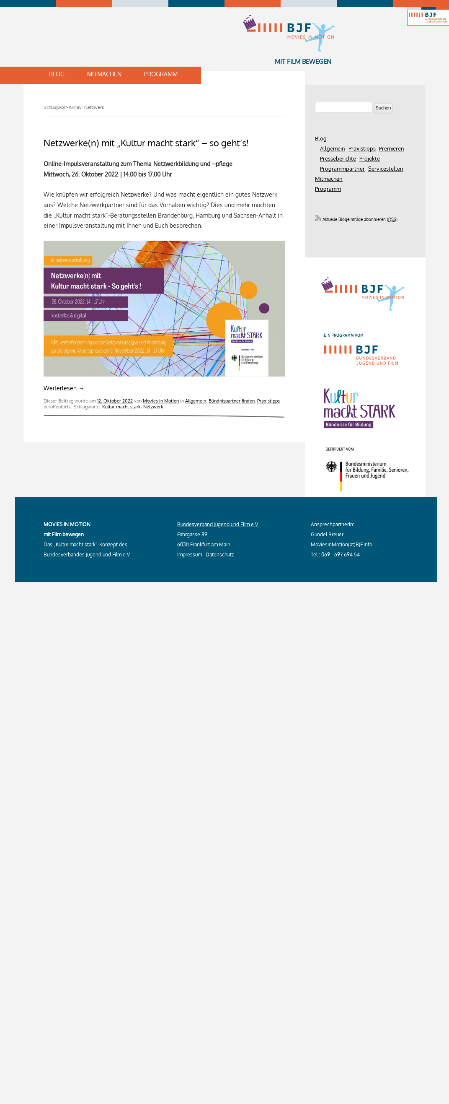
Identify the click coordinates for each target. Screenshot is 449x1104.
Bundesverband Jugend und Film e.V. (218, 524)
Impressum (189, 554)
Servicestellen (385, 168)
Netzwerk (153, 406)
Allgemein (195, 400)
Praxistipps (268, 400)
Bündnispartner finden (232, 400)
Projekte (369, 158)
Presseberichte (338, 158)
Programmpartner (342, 168)
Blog (57, 74)
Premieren (391, 148)
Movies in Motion (161, 400)
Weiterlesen (64, 388)
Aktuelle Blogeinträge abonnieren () (356, 219)
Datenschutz (220, 554)
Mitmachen (104, 74)
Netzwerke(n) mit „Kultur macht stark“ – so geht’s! (146, 142)
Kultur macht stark (121, 406)
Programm (161, 74)
